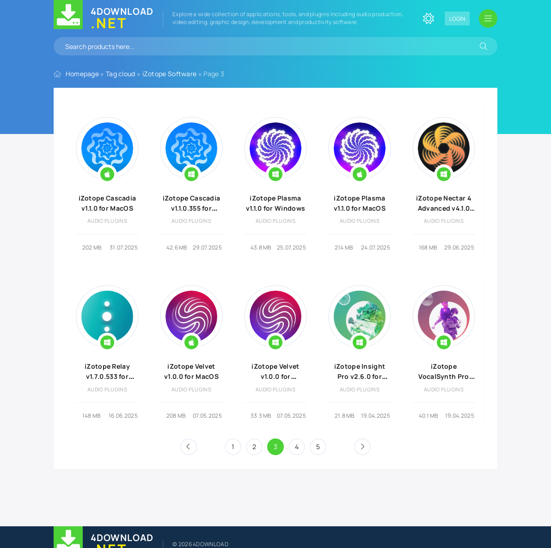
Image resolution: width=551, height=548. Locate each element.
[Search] (483, 46)
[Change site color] (428, 18)
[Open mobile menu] (488, 18)
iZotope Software (169, 73)
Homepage (82, 73)
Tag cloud (120, 73)
